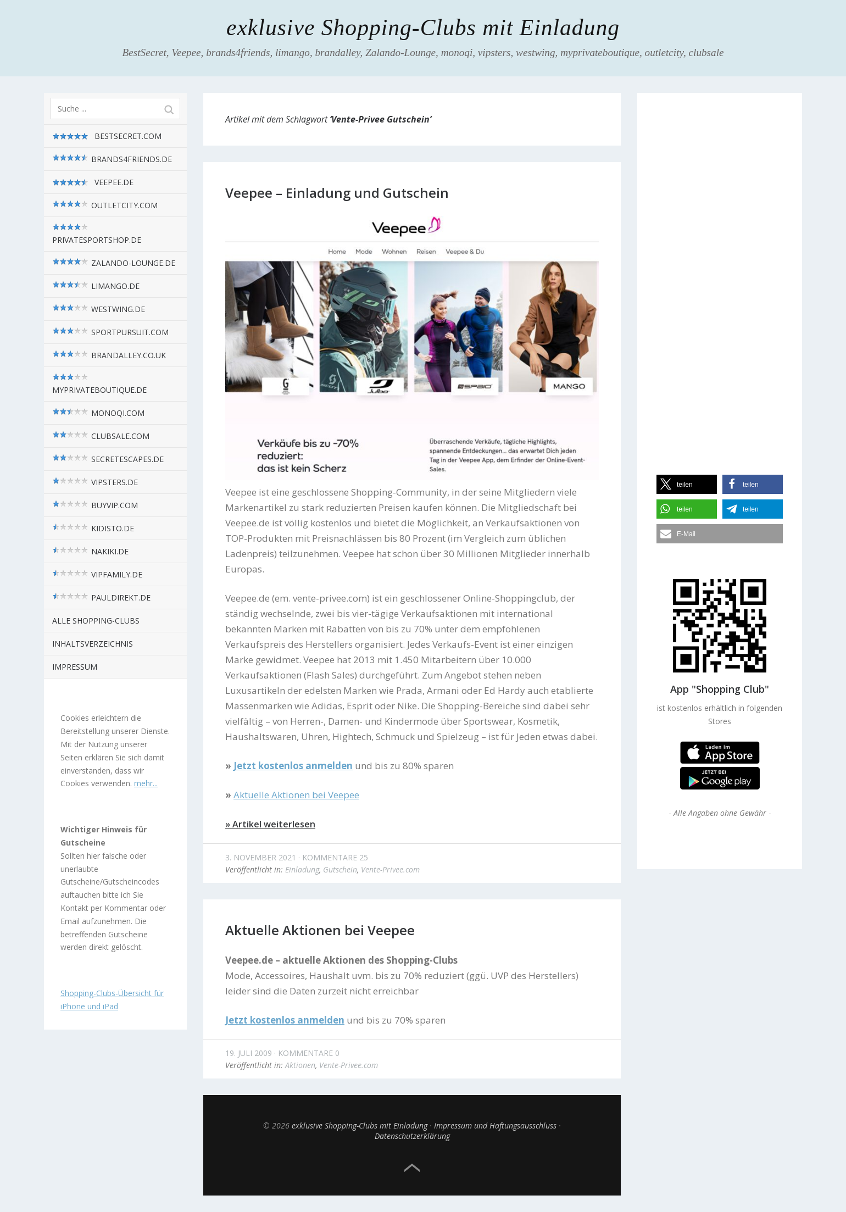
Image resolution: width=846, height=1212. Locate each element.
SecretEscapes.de (108, 459)
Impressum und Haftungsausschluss (495, 1125)
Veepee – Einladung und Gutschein (337, 193)
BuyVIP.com (95, 505)
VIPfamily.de (97, 574)
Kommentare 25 (335, 857)
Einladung (302, 869)
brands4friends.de (112, 159)
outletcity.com (105, 205)
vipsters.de (95, 482)
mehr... (146, 783)
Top (412, 1168)
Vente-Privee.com (390, 869)
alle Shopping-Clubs (96, 620)
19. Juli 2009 (248, 1053)
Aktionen (300, 1065)
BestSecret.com (107, 136)
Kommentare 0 (308, 1053)
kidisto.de (93, 528)
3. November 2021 (260, 857)
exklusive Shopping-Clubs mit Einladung (423, 27)
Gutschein (340, 869)
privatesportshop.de (96, 234)
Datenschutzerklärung (412, 1136)
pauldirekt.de (101, 597)
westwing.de (98, 309)
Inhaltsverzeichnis (92, 643)
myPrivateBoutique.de (99, 384)
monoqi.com (98, 413)
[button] (686, 484)
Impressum (74, 666)
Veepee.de (92, 182)
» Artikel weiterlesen (270, 824)
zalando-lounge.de (113, 263)
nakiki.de (90, 551)
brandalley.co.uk (109, 355)
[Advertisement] (720, 274)
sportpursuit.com (110, 332)
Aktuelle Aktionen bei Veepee (320, 930)
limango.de (96, 286)
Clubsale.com (100, 436)
